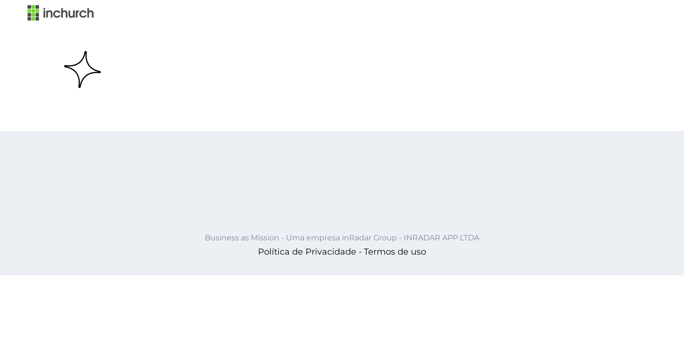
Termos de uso (395, 252)
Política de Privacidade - (310, 252)
